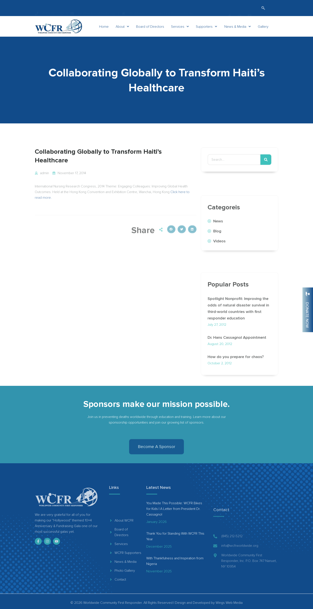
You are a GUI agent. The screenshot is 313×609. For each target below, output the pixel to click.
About (122, 29)
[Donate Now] (308, 294)
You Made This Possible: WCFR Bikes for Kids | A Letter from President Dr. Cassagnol (174, 509)
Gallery (263, 29)
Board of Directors (150, 29)
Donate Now (307, 315)
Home (104, 29)
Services (180, 29)
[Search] (265, 166)
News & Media (237, 29)
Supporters (206, 29)
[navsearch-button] (263, 8)
